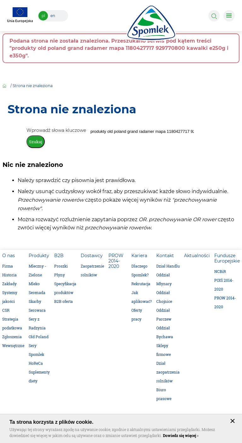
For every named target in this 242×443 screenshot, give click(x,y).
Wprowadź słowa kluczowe (56, 130)
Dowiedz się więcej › (180, 435)
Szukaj (35, 142)
